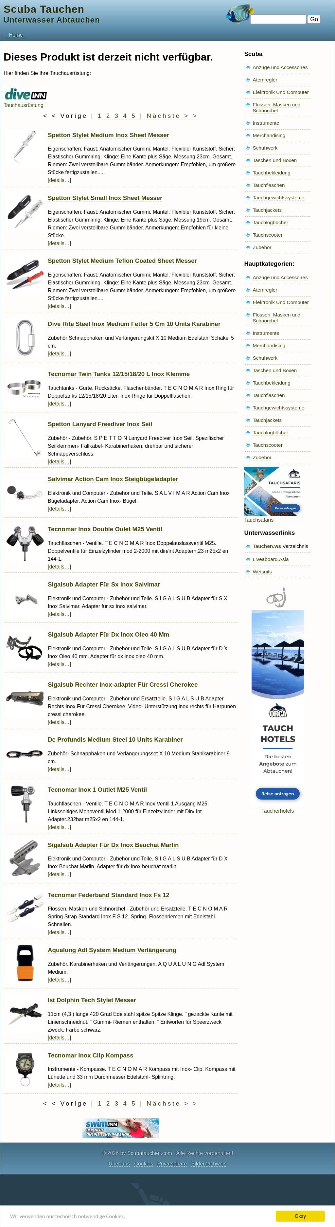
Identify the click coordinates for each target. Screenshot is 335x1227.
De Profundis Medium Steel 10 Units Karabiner (115, 739)
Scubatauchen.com (149, 1153)
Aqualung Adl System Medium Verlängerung (112, 950)
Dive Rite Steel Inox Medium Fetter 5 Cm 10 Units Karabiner (134, 323)
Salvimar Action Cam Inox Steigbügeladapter (113, 479)
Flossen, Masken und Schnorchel (276, 107)
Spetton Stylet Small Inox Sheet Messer (105, 197)
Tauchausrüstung (26, 102)
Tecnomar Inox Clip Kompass (90, 1055)
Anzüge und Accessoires (280, 67)
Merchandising (269, 135)
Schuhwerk (265, 148)
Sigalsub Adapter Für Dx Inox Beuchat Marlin (113, 844)
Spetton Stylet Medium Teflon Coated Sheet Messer (122, 260)
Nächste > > (172, 115)
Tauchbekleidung (271, 172)
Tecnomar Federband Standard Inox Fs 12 (108, 895)
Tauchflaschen (269, 185)
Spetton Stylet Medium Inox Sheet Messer (108, 135)
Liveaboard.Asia (271, 559)
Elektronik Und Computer (281, 92)
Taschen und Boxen (275, 160)
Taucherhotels (278, 808)
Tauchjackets (267, 210)
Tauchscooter (267, 235)
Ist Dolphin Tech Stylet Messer (92, 1000)
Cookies (143, 1163)
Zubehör (262, 247)
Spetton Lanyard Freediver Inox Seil (100, 424)
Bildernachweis (208, 1163)
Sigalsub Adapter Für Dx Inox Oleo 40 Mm (108, 634)
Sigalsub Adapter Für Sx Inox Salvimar (104, 584)
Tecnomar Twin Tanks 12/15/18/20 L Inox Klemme (119, 373)
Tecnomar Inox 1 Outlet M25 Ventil (97, 789)
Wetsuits (262, 571)
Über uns (119, 1163)
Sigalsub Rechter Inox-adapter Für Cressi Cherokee (123, 684)
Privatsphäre (172, 1163)
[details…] (59, 180)
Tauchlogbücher (270, 222)
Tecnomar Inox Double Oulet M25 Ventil (105, 529)
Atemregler (265, 79)
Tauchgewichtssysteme (278, 197)
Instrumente (266, 123)
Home (16, 35)
